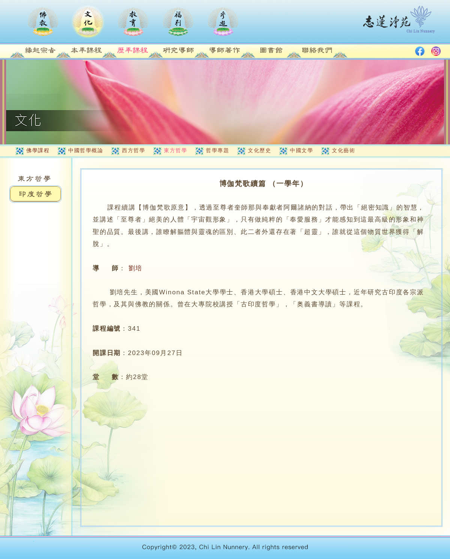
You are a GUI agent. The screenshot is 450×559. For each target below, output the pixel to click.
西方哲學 (133, 150)
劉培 (136, 268)
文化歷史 (259, 150)
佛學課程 (38, 150)
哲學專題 (217, 150)
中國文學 (301, 150)
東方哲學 (175, 150)
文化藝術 (343, 150)
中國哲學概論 (85, 150)
